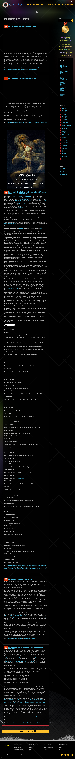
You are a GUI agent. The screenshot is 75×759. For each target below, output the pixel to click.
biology (46, 68)
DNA (61, 67)
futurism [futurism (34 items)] (70, 43)
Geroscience (62, 168)
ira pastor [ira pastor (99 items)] (62, 48)
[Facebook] (62, 755)
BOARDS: (60, 746)
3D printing (62, 64)
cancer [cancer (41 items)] (64, 41)
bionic (61, 89)
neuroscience (6, 567)
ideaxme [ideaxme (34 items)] (60, 46)
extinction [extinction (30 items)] (65, 43)
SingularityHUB (63, 175)
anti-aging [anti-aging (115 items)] (69, 36)
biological (14, 565)
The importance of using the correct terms (20, 579)
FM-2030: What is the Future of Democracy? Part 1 (22, 78)
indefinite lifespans (25, 568)
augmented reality (63, 82)
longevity (34, 568)
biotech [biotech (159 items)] (68, 39)
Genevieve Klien (65, 108)
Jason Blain (64, 153)
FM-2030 (12, 69)
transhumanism (34, 69)
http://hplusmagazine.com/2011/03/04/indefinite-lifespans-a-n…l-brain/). (29, 617)
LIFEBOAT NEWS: (32, 744)
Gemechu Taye (65, 121)
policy (13, 567)
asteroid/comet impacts (65, 79)
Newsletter (57, 5)
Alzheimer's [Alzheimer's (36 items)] (65, 36)
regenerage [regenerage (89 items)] (68, 51)
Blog (30, 5)
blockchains (62, 94)
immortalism (11, 568)
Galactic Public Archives (20, 69)
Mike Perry (30, 200)
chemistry (62, 96)
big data (61, 85)
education (23, 565)
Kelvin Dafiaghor (65, 122)
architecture (62, 78)
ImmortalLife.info (19, 568)
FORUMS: (45, 749)
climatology (62, 97)
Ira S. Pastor (64, 156)
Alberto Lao (64, 139)
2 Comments (40, 723)
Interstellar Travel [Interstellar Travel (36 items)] (69, 46)
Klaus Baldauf (64, 132)
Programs (37, 5)
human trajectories (35, 565)
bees (61, 84)
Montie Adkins (65, 155)
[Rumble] (72, 755)
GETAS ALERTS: (61, 744)
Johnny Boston (10, 68)
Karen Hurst (64, 124)
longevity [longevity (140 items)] (65, 49)
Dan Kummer (64, 128)
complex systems (24, 723)
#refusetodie (35, 68)
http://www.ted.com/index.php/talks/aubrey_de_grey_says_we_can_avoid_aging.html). (24, 702)
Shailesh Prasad (65, 117)
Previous (21, 731)
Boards (33, 5)
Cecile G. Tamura (65, 134)
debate (34, 567)
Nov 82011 (6, 648)
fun (27, 565)
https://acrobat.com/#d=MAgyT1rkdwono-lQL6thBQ (17, 615)
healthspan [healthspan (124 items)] (67, 45)
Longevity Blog (63, 169)
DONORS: (45, 746)
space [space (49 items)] (61, 53)
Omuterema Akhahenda (64, 131)
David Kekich (11, 202)
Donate (49, 5)
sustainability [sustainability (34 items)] (64, 54)
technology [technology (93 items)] (68, 54)
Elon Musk (62, 70)
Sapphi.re (21, 755)
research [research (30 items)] (66, 52)
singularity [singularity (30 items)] (70, 52)
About (27, 5)
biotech (23, 567)
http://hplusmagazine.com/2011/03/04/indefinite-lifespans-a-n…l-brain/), (21, 661)
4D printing (62, 65)
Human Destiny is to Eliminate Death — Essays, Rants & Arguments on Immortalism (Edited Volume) (27, 193)
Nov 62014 (6, 78)
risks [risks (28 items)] (68, 52)
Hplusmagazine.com (13, 288)
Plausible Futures (63, 174)
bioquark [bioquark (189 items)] (63, 39)
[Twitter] (65, 755)
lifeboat (17, 68)
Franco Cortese (21, 203)
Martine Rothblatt (24, 199)
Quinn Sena (64, 114)
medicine (42, 568)
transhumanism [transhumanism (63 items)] (63, 55)
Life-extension (31, 568)
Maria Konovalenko (19, 200)
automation (62, 83)
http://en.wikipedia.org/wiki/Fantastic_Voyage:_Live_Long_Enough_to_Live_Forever (23, 699)
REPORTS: (31, 748)
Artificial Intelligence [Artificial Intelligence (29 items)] (63, 37)
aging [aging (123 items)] (60, 36)
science (24, 68)
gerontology (44, 567)
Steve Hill (63, 147)
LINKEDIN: (45, 744)
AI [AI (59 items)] (62, 36)
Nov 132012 (6, 579)
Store (65, 5)
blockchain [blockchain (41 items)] (69, 40)
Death (5, 69)
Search (71, 20)
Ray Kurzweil (62, 68)
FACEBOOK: (16, 744)
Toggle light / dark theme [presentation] (71, 1)
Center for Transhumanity (10, 223)
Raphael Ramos (65, 142)
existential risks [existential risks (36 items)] (61, 43)
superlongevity (6, 570)
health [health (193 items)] (62, 45)
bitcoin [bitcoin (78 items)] (66, 40)
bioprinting (62, 90)
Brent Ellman (64, 148)
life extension (40, 565)
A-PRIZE (45, 5)
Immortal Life (6, 568)
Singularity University (64, 71)
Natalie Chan (64, 145)
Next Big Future (63, 172)
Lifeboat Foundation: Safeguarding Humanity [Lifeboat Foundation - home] (12, 5)
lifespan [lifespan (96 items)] (61, 49)
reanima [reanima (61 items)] (64, 51)
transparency (20, 638)
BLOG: (30, 746)
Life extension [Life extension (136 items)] (67, 48)
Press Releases (70, 5)
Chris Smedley (65, 158)
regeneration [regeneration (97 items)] (62, 52)
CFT (27, 567)
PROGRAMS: (61, 748)
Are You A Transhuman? (40, 68)
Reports (41, 5)
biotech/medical (18, 565)
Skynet (61, 72)
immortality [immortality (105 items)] (64, 46)
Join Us (53, 5)
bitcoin (61, 93)
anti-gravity (62, 77)
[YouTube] (69, 755)
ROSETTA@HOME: (17, 749)
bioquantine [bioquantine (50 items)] (68, 37)
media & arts (44, 565)
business (62, 95)
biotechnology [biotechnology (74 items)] (62, 40)
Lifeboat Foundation (10, 755)
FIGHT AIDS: (16, 748)
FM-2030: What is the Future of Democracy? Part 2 (22, 27)
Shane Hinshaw (65, 140)
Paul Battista (64, 119)
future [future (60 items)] (68, 43)
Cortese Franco (30, 567)
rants (15, 567)
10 (32, 731)
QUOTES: (60, 749)
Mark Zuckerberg (63, 73)
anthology (20, 567)
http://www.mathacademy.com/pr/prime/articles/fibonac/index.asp (20, 657)
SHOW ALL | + (61, 159)
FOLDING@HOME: (47, 748)
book (25, 567)
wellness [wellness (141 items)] (68, 55)
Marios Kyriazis (40, 199)
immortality (26, 69)
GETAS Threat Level (6, 746)
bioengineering (63, 87)
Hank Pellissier (36, 202)
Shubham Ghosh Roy (66, 113)
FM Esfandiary (8, 69)
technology (30, 69)
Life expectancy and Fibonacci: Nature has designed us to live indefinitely (25, 648)
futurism (14, 68)
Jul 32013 (6, 193)
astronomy (62, 81)
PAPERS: (31, 749)
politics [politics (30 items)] (61, 51)
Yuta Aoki (64, 136)
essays (41, 567)
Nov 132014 (6, 27)
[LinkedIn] (67, 755)
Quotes (61, 5)
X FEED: (16, 746)
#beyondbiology (29, 68)
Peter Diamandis (63, 66)
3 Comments (33, 638)
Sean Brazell (64, 143)
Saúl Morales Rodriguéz (64, 111)
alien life (61, 76)
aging (33, 723)
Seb (62, 150)
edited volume (38, 567)
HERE (21, 228)
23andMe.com (21, 478)
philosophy (20, 68)
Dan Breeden (64, 116)
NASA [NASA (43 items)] (68, 49)
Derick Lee (64, 137)
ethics (26, 565)
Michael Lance (65, 151)
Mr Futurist (62, 171)
